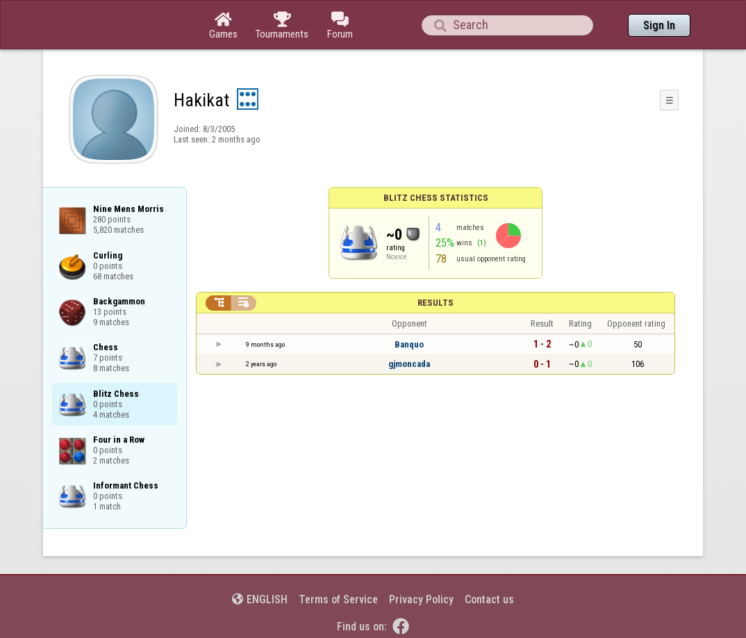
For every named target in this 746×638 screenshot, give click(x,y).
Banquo (409, 344)
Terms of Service (338, 599)
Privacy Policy (421, 599)
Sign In (659, 25)
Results (435, 302)
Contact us (489, 599)
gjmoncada (409, 364)
